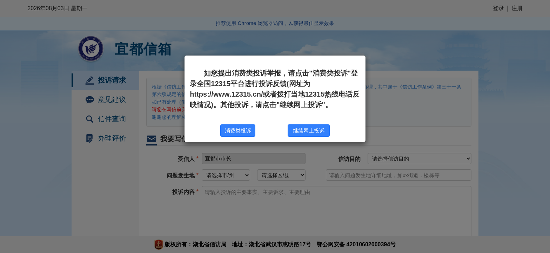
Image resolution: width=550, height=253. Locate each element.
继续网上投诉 (308, 131)
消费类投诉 (238, 131)
